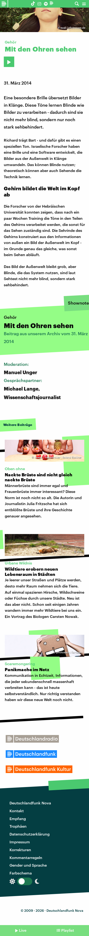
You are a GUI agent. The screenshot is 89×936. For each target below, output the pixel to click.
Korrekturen (20, 849)
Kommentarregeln (25, 857)
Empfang (17, 818)
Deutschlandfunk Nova (30, 803)
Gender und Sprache (28, 865)
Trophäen (18, 826)
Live (22, 930)
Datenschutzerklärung (29, 834)
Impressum (19, 842)
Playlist (67, 930)
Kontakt (16, 810)
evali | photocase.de (73, 27)
